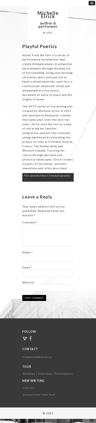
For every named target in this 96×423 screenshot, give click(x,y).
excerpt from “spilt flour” (39, 398)
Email (27, 271)
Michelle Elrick (48, 14)
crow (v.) (28, 391)
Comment (30, 222)
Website (28, 286)
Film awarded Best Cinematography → (47, 177)
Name (27, 256)
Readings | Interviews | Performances (48, 377)
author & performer (48, 25)
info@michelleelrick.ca (36, 361)
